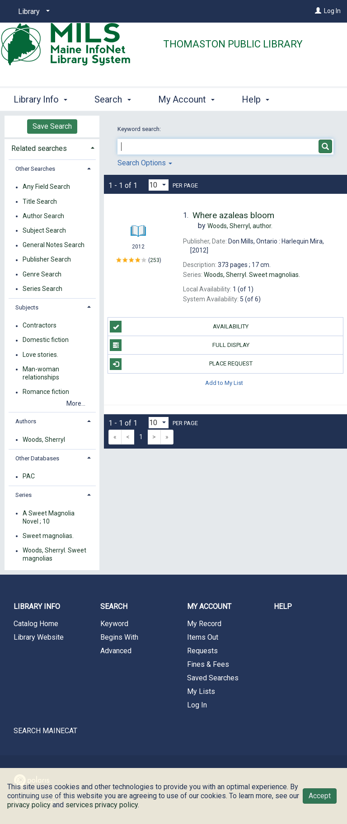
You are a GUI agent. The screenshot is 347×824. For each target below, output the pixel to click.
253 (154, 260)
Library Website (39, 637)
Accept (320, 795)
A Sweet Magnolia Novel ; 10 (49, 517)
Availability (179, 326)
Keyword (114, 623)
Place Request (181, 364)
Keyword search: (139, 129)
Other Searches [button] (35, 168)
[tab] (52, 147)
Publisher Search (47, 259)
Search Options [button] (144, 163)
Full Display (179, 345)
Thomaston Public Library (233, 44)
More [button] (259, 99)
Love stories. (40, 354)
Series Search (42, 288)
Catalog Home (36, 623)
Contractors (39, 325)
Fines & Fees (208, 664)
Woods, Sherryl (44, 439)
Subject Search (44, 230)
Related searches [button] (39, 148)
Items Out (202, 637)
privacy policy (29, 805)
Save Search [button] (52, 126)
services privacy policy (102, 805)
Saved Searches (213, 678)
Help (283, 606)
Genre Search (42, 274)
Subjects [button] (26, 307)
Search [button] (112, 98)
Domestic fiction (46, 340)
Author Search (43, 216)
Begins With (119, 637)
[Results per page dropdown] (159, 185)
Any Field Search (46, 187)
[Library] (32, 12)
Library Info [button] (40, 98)
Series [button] (23, 495)
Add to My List (224, 382)
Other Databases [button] (37, 458)
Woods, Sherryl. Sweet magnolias (54, 554)
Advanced (115, 650)
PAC (29, 476)
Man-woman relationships (41, 373)
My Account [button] (186, 98)
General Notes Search (53, 245)
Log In (332, 10)
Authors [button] (25, 421)
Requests (202, 650)
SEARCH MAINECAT (45, 730)
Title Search (40, 201)
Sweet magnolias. (48, 535)
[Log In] (318, 10)
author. (239, 225)
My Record (204, 623)
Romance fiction (46, 392)
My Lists (201, 691)
